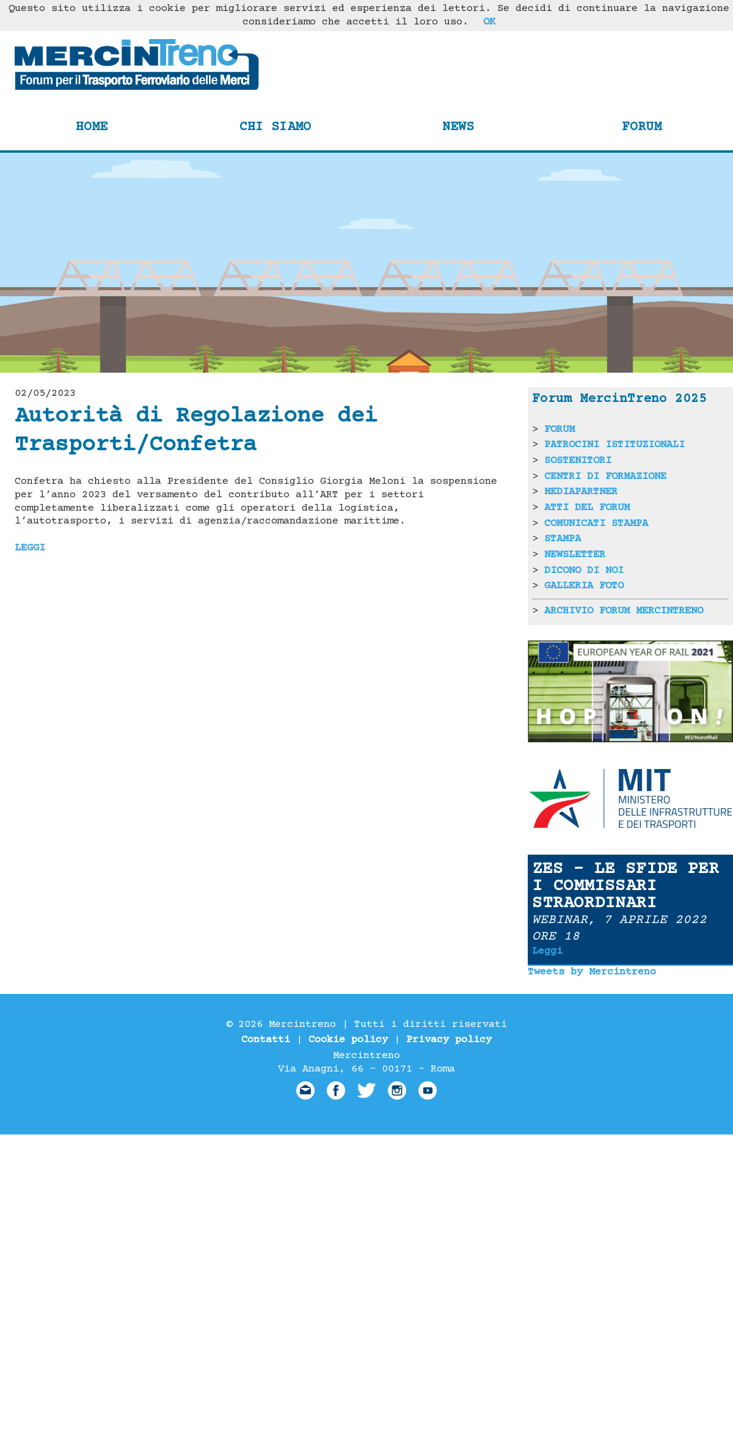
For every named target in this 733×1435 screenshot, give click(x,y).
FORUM (559, 429)
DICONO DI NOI (584, 570)
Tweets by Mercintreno (592, 972)
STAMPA (562, 539)
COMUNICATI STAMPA (596, 523)
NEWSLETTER (574, 555)
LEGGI (30, 548)
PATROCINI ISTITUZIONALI (614, 445)
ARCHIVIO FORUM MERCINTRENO (623, 611)
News (458, 127)
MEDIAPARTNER (581, 492)
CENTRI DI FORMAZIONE (605, 476)
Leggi (547, 951)
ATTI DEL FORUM (587, 508)
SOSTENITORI (577, 461)
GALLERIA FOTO (584, 586)
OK (489, 22)
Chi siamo (275, 127)
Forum (642, 127)
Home (92, 127)
